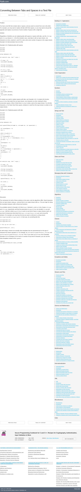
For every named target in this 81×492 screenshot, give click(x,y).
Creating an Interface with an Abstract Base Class (66, 245)
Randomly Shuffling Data (61, 203)
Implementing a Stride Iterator (62, 333)
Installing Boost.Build (60, 34)
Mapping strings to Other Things (63, 187)
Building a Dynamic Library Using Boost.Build (66, 40)
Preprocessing (4, 470)
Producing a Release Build (61, 62)
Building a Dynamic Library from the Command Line (67, 31)
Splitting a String (59, 124)
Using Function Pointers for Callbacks (64, 405)
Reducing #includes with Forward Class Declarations (67, 82)
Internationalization (60, 366)
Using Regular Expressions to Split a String (65, 153)
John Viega (49, 438)
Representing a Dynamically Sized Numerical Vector (67, 325)
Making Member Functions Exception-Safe (65, 267)
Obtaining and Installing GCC (62, 25)
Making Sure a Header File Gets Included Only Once (67, 77)
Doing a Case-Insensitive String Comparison (65, 135)
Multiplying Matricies (60, 337)
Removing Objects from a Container (63, 202)
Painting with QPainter (62, 454)
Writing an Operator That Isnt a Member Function (66, 413)
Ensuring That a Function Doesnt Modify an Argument (67, 409)
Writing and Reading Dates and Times (64, 372)
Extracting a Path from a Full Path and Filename (66, 299)
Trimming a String (60, 118)
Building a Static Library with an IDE (63, 44)
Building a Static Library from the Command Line (66, 30)
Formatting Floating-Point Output (63, 279)
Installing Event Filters (62, 452)
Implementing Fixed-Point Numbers (63, 345)
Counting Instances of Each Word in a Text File (66, 144)
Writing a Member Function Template (64, 248)
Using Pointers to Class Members (63, 407)
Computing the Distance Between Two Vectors (66, 331)
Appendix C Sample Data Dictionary (9, 456)
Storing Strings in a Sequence (62, 120)
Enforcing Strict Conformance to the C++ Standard (67, 65)
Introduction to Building (61, 23)
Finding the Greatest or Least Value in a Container (67, 313)
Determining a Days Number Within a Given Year (66, 168)
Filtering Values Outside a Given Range (64, 317)
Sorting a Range (59, 208)
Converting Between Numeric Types (63, 104)
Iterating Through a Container (62, 200)
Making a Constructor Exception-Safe (64, 264)
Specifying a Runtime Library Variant (64, 64)
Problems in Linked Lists (6, 474)
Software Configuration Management (10, 447)
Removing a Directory (60, 293)
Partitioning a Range (60, 209)
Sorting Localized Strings (61, 375)
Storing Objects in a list (61, 185)
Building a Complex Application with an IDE (65, 47)
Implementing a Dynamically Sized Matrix (65, 334)
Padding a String (59, 116)
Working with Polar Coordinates (63, 340)
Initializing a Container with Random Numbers (66, 324)
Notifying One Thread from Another (63, 357)
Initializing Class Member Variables (63, 224)
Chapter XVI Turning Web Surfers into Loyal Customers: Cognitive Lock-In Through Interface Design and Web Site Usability (68, 483)
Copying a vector (59, 182)
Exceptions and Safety (61, 260)
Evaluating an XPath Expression (63, 395)
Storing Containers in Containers (63, 191)
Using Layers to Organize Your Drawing (38, 470)
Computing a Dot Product (61, 328)
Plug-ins (30, 456)
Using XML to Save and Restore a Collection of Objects (68, 397)
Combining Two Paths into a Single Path (64, 302)
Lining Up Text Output (60, 278)
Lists (57, 458)
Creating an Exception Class (62, 263)
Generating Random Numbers (62, 322)
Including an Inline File (61, 85)
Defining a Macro (59, 57)
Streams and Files (60, 275)
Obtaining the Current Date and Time (64, 162)
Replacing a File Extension (62, 301)
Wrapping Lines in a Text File (62, 140)
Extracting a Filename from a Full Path (64, 298)
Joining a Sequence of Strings (62, 127)
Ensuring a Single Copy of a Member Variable (66, 235)
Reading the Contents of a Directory (63, 295)
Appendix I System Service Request (9, 460)
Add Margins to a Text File (61, 146)
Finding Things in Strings (61, 129)
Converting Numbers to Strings (62, 95)
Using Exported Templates (61, 70)
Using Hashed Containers (61, 188)
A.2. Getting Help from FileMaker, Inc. (38, 458)
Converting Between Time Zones (63, 167)
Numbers (58, 91)
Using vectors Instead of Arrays (62, 179)
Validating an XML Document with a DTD (65, 390)
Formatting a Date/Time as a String (63, 164)
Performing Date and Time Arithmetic (64, 165)
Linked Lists (3, 472)
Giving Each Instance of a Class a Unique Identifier (67, 241)
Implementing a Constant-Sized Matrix (64, 336)
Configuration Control (6, 450)
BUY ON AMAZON (69, 438)
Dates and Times (59, 159)
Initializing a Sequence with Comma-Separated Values (67, 415)
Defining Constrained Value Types (63, 170)
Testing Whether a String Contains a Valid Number (67, 97)
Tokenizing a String (60, 126)
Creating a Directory (60, 292)
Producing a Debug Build (61, 60)
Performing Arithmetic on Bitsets (63, 342)
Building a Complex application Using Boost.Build (66, 42)
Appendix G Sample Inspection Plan (9, 458)
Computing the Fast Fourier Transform (64, 339)
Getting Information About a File (63, 285)
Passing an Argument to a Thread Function (65, 360)
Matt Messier (55, 438)
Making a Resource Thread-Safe (63, 356)
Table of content (40, 15)
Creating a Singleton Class (62, 243)
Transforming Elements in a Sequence (64, 213)
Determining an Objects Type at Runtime (64, 237)
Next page (68, 15)
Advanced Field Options (34, 452)
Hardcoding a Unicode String (62, 369)
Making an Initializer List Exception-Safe (64, 266)
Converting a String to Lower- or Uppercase (65, 133)
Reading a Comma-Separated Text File (64, 152)
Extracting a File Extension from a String (64, 296)
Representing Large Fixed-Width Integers (65, 344)
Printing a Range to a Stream (62, 216)
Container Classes (61, 456)
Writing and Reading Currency (62, 374)
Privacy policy (77, 488)
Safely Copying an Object (61, 269)
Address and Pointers (6, 468)
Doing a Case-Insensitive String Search (64, 136)
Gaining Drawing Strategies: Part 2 (37, 468)
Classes (58, 221)
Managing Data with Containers (63, 176)
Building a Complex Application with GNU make (66, 56)
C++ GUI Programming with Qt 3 (65, 447)
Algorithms (58, 197)
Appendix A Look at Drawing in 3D (37, 474)
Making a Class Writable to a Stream (64, 282)
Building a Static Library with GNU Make (64, 53)
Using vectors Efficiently (61, 180)
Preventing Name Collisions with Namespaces (66, 83)
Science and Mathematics (61, 308)
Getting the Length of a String (62, 121)
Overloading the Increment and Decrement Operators (67, 249)
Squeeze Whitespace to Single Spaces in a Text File (67, 149)
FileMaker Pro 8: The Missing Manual (38, 447)
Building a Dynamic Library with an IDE (64, 45)
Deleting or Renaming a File (62, 288)
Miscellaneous (59, 402)
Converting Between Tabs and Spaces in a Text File (67, 138)
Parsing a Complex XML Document (63, 387)
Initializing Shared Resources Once (63, 359)
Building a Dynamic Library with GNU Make (65, 54)
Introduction (58, 76)
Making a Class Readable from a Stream (64, 284)
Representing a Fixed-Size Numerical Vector (65, 327)
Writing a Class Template (61, 246)
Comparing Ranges (60, 205)
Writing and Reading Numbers (62, 371)
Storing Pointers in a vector (62, 184)
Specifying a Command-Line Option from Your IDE (67, 59)
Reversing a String (60, 123)
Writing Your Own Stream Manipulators (64, 281)
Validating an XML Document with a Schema (65, 392)
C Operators (3, 466)
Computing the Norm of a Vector (63, 330)
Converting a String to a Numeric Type (64, 94)
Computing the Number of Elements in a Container (67, 311)
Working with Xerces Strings (62, 386)
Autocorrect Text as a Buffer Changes (64, 150)
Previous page (12, 15)
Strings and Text (59, 113)
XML (57, 381)
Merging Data (59, 206)
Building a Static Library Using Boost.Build (65, 39)
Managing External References (36, 472)
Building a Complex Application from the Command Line (68, 33)
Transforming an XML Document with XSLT (65, 393)
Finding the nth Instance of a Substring (64, 130)
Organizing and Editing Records (36, 450)
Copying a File (59, 287)
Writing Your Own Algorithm (62, 214)
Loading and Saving (61, 450)
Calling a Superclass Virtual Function (64, 254)
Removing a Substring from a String (63, 132)
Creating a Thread (60, 354)
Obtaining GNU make (60, 48)
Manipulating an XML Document (63, 389)
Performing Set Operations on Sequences (65, 211)
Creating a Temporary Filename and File (64, 290)
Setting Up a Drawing (33, 466)
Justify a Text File (59, 147)
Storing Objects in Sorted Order (63, 190)
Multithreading (59, 351)
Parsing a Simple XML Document (63, 384)
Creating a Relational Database (36, 454)
